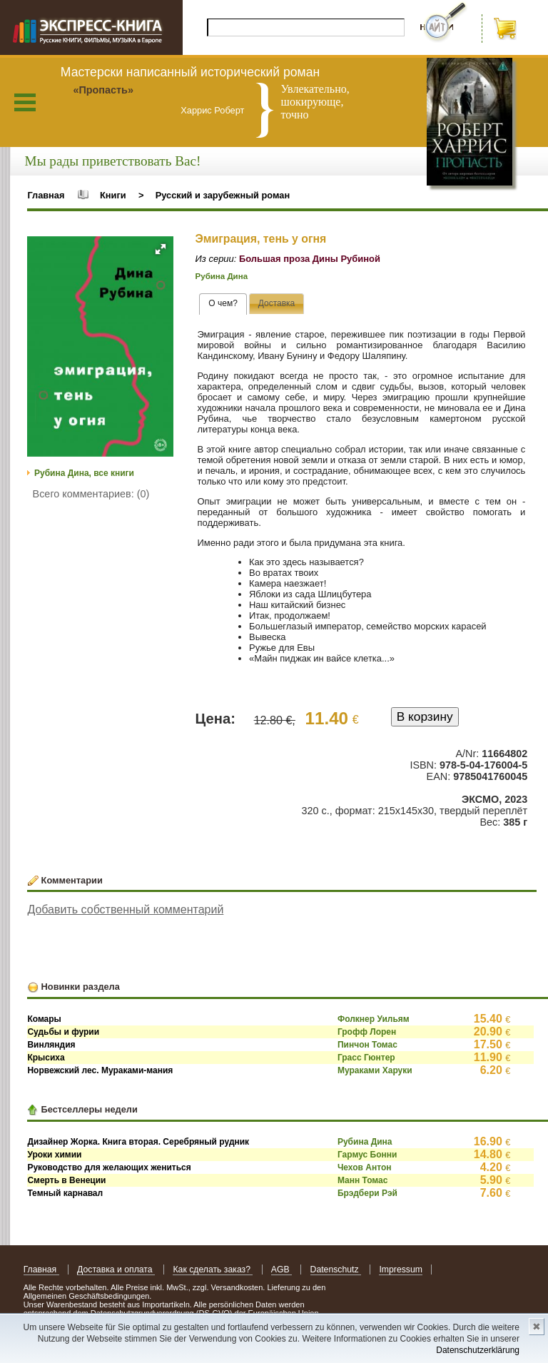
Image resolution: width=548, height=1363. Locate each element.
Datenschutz (335, 1270)
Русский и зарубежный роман (223, 195)
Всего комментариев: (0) (91, 494)
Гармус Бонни (367, 1155)
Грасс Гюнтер (366, 1058)
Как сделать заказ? (213, 1270)
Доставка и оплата (116, 1270)
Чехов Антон (365, 1167)
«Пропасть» (103, 90)
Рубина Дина (222, 276)
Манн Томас (362, 1180)
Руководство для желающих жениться (109, 1167)
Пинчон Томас (367, 1045)
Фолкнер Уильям (374, 1019)
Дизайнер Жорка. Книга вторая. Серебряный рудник (138, 1142)
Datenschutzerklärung (477, 1350)
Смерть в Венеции (66, 1180)
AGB (281, 1270)
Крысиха (45, 1058)
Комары (44, 1019)
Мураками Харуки (375, 1070)
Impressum (400, 1270)
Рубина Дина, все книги (84, 473)
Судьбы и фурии (63, 1032)
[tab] (223, 304)
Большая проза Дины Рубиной (309, 258)
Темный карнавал (65, 1193)
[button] (160, 249)
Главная (45, 195)
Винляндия (51, 1045)
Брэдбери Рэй (367, 1193)
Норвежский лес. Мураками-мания (100, 1070)
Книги (113, 195)
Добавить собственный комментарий (125, 909)
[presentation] (223, 304)
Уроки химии (54, 1155)
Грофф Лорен (367, 1032)
